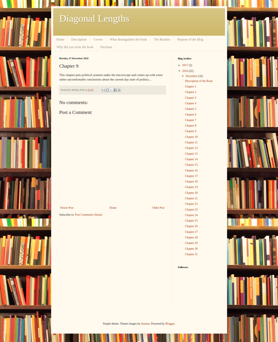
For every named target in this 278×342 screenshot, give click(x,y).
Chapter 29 (191, 243)
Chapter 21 (191, 198)
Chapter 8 (190, 125)
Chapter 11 (191, 142)
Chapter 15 (191, 164)
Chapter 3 (190, 97)
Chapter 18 (191, 181)
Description (79, 39)
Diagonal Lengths (94, 18)
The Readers (162, 39)
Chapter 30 (191, 248)
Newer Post (67, 207)
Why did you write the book (75, 47)
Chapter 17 (191, 176)
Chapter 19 (191, 187)
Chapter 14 (191, 159)
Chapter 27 (191, 231)
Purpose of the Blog (190, 39)
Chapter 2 (190, 92)
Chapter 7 (190, 120)
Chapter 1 (190, 86)
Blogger (169, 323)
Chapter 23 (191, 209)
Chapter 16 (191, 170)
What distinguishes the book (128, 39)
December (192, 76)
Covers (98, 39)
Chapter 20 (191, 192)
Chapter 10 (191, 136)
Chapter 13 (191, 153)
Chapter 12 (191, 147)
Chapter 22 (191, 203)
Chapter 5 (190, 108)
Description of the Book (199, 81)
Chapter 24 (191, 215)
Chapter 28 (191, 237)
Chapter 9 (190, 131)
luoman (145, 323)
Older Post (158, 207)
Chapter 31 (191, 254)
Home (60, 39)
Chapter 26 (191, 226)
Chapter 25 (191, 220)
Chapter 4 (190, 103)
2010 (185, 70)
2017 (185, 65)
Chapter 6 (190, 114)
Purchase (106, 47)
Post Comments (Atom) (88, 214)
